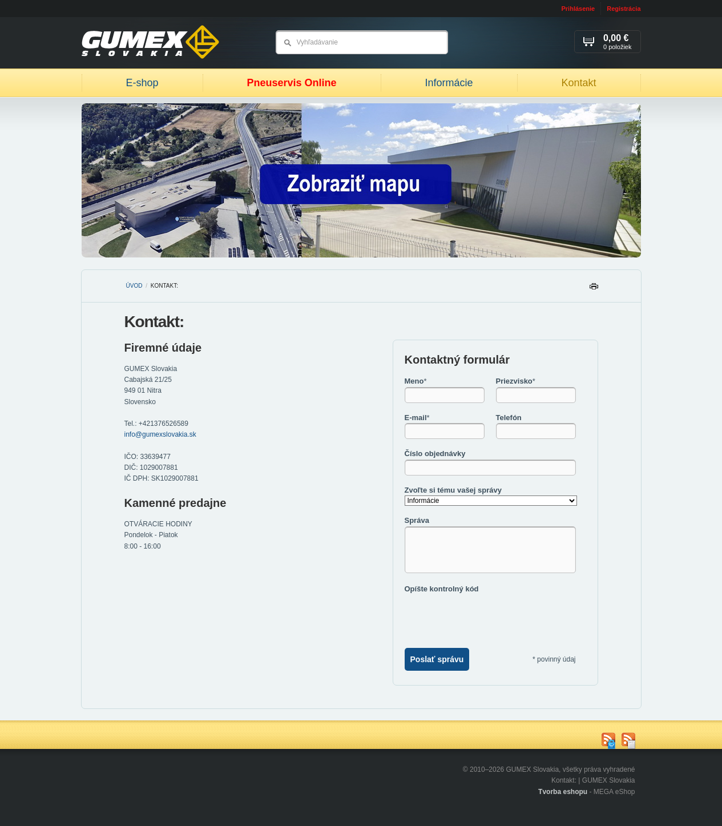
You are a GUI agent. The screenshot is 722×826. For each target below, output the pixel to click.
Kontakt (578, 82)
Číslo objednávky (435, 453)
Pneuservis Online (291, 82)
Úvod (134, 286)
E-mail (417, 417)
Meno (416, 381)
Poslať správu (437, 659)
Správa (417, 520)
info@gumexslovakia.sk (160, 434)
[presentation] (491, 616)
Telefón (509, 417)
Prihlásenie (578, 8)
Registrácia (623, 8)
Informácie (449, 82)
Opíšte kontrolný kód (442, 589)
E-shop (142, 82)
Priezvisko (515, 381)
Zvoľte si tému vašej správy (453, 490)
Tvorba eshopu (562, 791)
